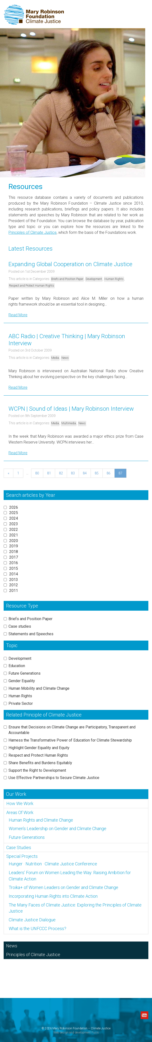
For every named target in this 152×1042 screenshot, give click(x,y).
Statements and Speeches (30, 634)
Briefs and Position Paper (67, 279)
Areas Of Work (19, 812)
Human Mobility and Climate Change (38, 688)
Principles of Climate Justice (32, 232)
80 (37, 473)
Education (16, 665)
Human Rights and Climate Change (41, 820)
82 (61, 473)
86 (108, 473)
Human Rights (114, 279)
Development (94, 279)
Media (55, 358)
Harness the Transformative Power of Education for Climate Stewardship (70, 740)
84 (85, 473)
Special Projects (22, 856)
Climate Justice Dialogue (32, 919)
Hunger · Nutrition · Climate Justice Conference (53, 863)
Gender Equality (21, 681)
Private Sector (20, 703)
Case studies (19, 626)
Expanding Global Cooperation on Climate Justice (70, 264)
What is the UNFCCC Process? (37, 928)
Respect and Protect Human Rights (31, 285)
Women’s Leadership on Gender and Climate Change (57, 828)
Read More (17, 315)
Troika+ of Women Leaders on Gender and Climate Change (63, 887)
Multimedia (68, 423)
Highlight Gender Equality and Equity (38, 747)
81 (49, 473)
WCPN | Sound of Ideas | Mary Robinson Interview (71, 408)
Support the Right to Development (37, 770)
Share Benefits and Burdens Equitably (40, 763)
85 (97, 473)
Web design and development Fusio (76, 1032)
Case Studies (18, 847)
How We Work (19, 803)
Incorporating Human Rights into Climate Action (53, 896)
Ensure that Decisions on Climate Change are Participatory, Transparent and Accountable (71, 730)
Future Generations (24, 673)
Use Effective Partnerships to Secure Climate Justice (53, 777)
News (65, 358)
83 (73, 473)
